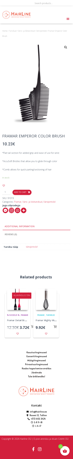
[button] (3, 185)
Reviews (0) (11, 234)
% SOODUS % (13, 315)
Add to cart (20, 192)
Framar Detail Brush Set (20, 320)
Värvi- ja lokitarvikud (26, 31)
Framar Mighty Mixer (47, 320)
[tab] (36, 226)
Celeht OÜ (63, 438)
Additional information (19, 226)
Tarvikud (12, 31)
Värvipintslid (41, 31)
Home (4, 31)
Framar (17, 201)
